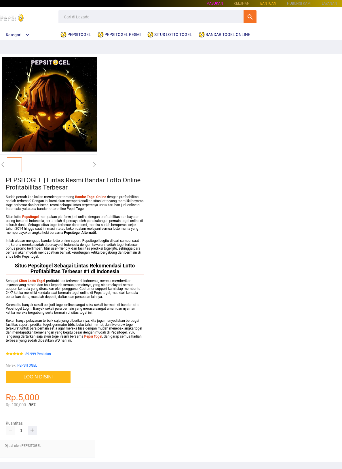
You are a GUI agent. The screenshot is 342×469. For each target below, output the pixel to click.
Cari (250, 16)
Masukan (214, 3)
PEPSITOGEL (27, 365)
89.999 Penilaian (38, 354)
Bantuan (268, 3)
